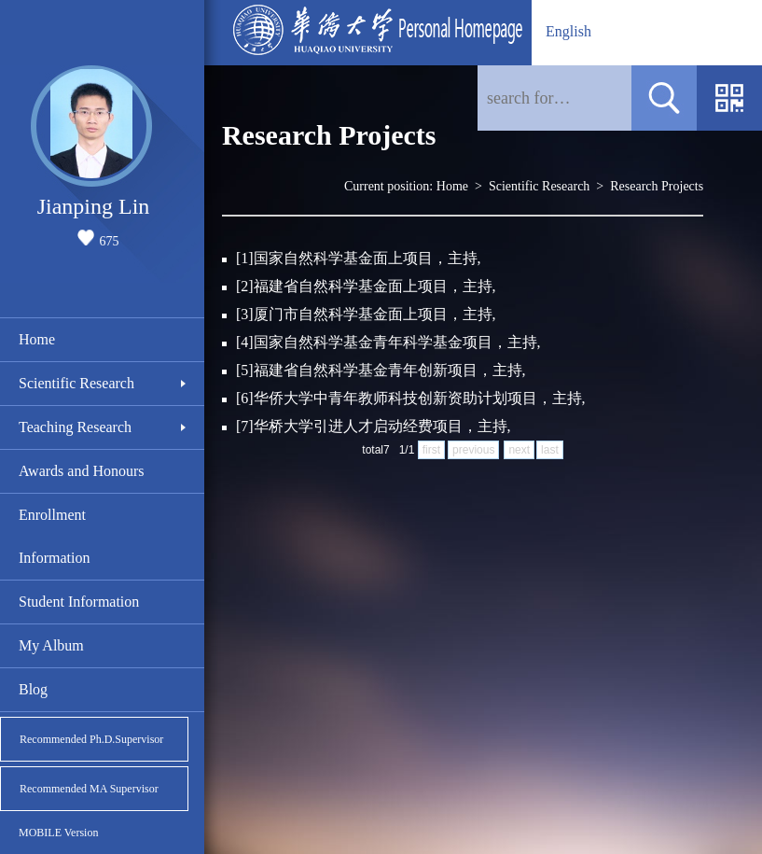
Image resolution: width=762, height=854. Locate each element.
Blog (33, 689)
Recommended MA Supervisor (89, 788)
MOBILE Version (58, 832)
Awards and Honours (82, 471)
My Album (51, 645)
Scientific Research (76, 383)
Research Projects (656, 186)
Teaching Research (75, 427)
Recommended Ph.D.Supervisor (91, 739)
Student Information (79, 601)
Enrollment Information (54, 536)
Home (37, 339)
